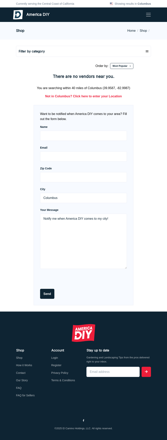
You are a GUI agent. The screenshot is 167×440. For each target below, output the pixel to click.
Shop (143, 30)
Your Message (49, 209)
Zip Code (46, 168)
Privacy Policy (59, 372)
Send (47, 293)
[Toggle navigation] (148, 15)
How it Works (24, 365)
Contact (20, 372)
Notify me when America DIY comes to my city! (83, 241)
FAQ (19, 387)
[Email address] (113, 372)
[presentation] (70, 281)
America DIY (24, 14)
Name (44, 126)
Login (54, 357)
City (42, 189)
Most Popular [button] (120, 66)
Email (43, 147)
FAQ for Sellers (25, 395)
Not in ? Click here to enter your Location (83, 96)
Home (131, 30)
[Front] (83, 333)
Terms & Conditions (63, 380)
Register (56, 365)
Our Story (22, 380)
